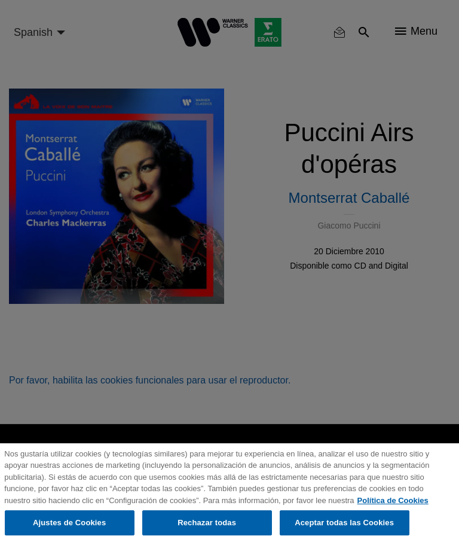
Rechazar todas (207, 522)
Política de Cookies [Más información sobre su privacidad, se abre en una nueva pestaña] (393, 500)
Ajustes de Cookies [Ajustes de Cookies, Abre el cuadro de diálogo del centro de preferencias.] (69, 522)
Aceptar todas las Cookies (344, 522)
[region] (229, 494)
